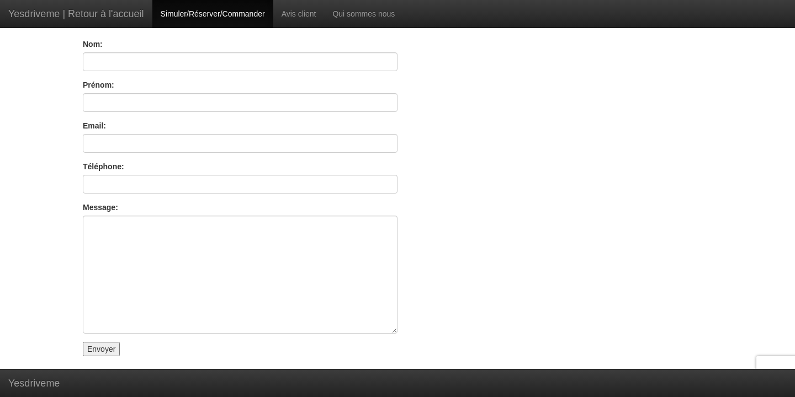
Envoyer (101, 349)
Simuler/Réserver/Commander (213, 13)
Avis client (299, 13)
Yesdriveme (34, 383)
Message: (100, 207)
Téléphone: (103, 166)
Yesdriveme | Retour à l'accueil (76, 13)
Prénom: (98, 85)
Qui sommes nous (363, 13)
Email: (94, 125)
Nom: (93, 44)
